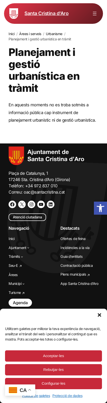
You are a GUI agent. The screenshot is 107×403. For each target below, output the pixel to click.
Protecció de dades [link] (67, 395)
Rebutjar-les (53, 369)
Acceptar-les (53, 356)
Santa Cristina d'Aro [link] (46, 13)
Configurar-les (53, 383)
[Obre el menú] (95, 14)
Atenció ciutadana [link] (27, 217)
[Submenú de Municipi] (23, 284)
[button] (99, 314)
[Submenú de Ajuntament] (28, 248)
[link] (100, 208)
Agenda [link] (20, 302)
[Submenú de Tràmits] (22, 257)
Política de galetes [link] (36, 395)
